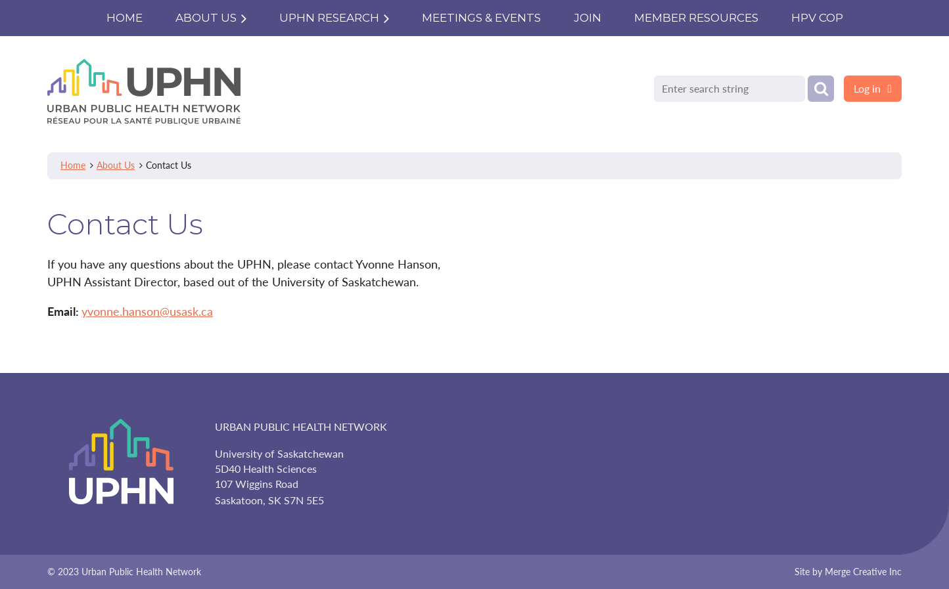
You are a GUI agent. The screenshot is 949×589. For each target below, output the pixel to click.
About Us (116, 165)
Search (821, 89)
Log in (867, 88)
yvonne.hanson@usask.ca (147, 311)
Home (72, 165)
